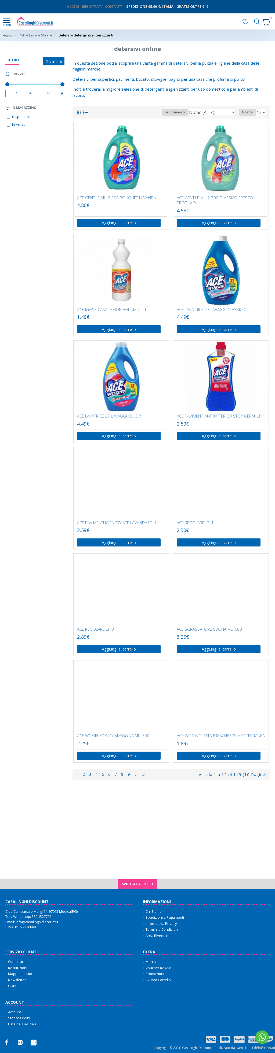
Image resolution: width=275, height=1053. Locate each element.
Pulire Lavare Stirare (35, 35)
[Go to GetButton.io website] (262, 1047)
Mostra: (248, 112)
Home (7, 35)
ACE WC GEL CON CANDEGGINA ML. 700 (113, 736)
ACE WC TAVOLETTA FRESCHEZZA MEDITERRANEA (221, 736)
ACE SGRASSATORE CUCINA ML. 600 (209, 630)
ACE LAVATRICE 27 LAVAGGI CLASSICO (211, 309)
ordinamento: (175, 112)
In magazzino (24, 107)
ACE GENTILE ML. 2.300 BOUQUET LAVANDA (116, 197)
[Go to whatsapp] (262, 1037)
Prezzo (18, 74)
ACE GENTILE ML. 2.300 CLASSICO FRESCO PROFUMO (215, 200)
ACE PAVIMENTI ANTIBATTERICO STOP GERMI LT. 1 (221, 416)
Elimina (55, 61)
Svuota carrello (137, 884)
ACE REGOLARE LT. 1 (195, 523)
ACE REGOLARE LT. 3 (95, 630)
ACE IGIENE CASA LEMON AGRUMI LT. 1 (112, 309)
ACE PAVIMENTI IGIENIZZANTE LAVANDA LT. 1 (117, 523)
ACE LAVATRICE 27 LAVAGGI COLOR (109, 416)
